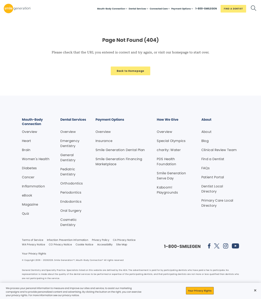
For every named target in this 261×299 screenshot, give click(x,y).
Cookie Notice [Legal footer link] (85, 244)
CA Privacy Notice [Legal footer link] (124, 240)
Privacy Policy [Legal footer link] (100, 240)
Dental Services (137, 8)
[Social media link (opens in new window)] (209, 246)
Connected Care (159, 8)
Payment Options (181, 8)
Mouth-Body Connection (111, 8)
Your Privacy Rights (34, 253)
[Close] (255, 290)
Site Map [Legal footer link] (121, 244)
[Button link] (206, 9)
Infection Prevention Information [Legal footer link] (67, 240)
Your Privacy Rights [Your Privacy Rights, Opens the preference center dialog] (200, 290)
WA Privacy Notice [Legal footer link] (33, 244)
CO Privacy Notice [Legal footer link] (60, 244)
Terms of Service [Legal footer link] (32, 240)
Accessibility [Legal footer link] (105, 244)
